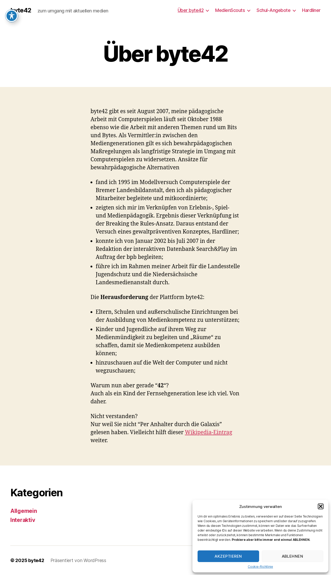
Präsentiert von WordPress (78, 560)
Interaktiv (22, 520)
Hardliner (311, 10)
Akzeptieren (228, 556)
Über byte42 (191, 10)
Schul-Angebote (273, 10)
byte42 (20, 10)
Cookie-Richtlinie (260, 567)
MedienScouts (230, 10)
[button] (320, 506)
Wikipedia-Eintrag (208, 432)
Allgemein (23, 511)
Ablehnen (292, 556)
